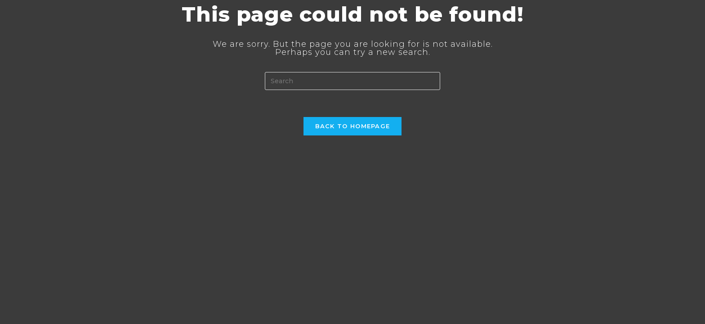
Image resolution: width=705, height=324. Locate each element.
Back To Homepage (352, 126)
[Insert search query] (352, 81)
